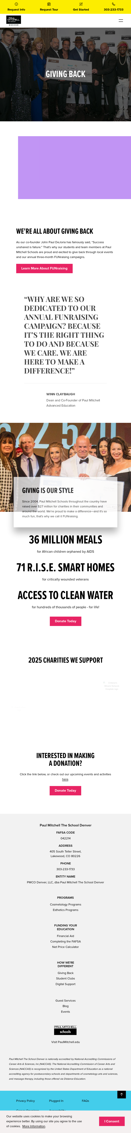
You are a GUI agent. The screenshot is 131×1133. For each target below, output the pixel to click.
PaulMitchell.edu (69, 1042)
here (65, 779)
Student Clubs (65, 978)
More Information (33, 1126)
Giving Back (66, 973)
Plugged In (56, 1101)
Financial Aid (65, 936)
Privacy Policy (25, 1101)
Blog (66, 1006)
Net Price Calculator (65, 947)
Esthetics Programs (65, 910)
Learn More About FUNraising (44, 268)
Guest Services (65, 1000)
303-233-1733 (65, 869)
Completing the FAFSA (65, 941)
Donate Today (65, 621)
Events (65, 1012)
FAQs (85, 1101)
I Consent (111, 1121)
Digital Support (65, 984)
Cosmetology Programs (65, 904)
